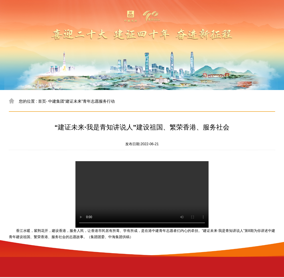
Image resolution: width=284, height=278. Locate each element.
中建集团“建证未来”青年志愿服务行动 (81, 101)
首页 (42, 101)
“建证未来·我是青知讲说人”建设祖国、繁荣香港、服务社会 (142, 127)
